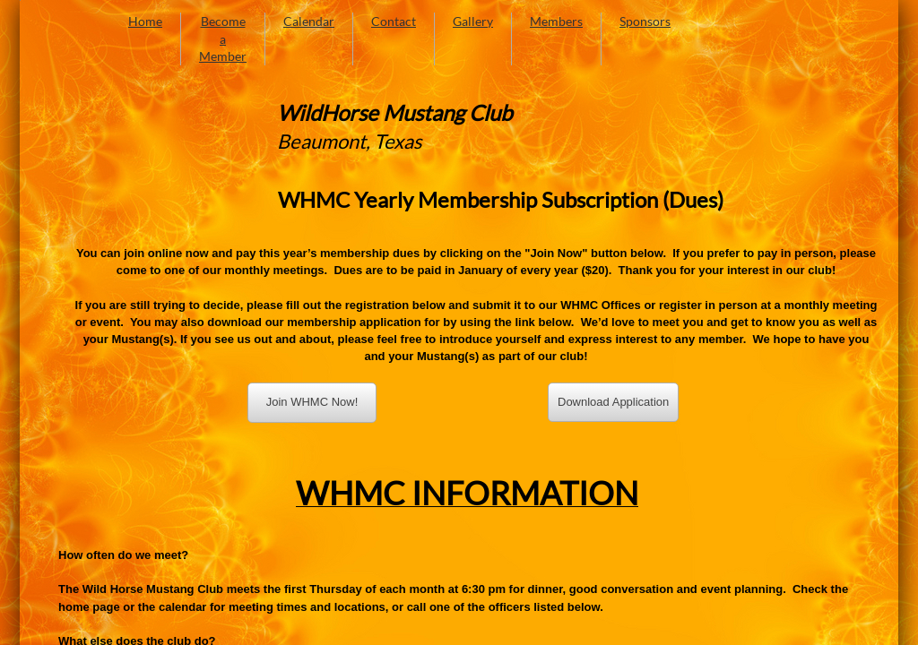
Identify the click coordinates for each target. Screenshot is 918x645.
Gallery (473, 21)
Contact (393, 21)
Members (556, 21)
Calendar (308, 21)
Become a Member (223, 38)
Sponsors (645, 21)
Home (145, 21)
